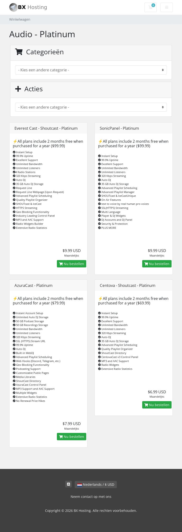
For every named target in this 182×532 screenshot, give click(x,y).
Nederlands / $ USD (95, 484)
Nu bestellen (71, 263)
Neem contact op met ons (91, 496)
